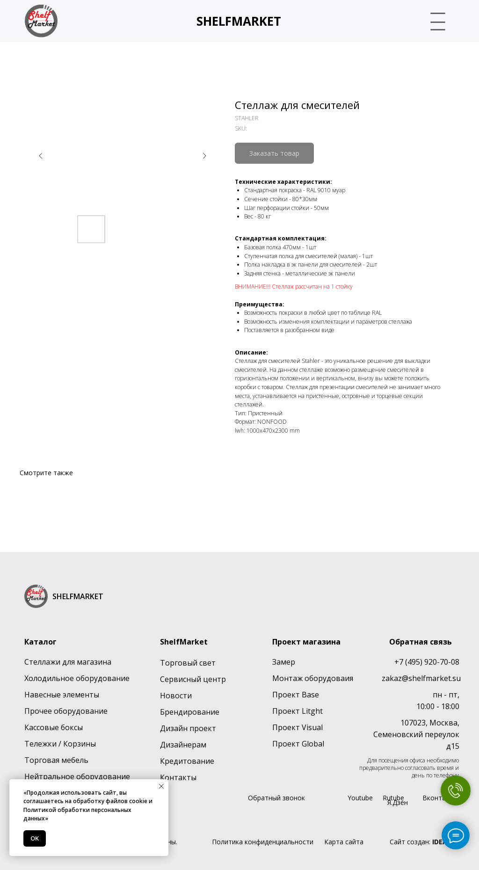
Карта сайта (343, 841)
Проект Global (298, 744)
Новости (176, 695)
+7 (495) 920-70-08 (426, 662)
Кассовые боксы (53, 727)
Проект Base (295, 694)
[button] (434, 20)
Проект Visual (297, 727)
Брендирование (189, 712)
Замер (283, 662)
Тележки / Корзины (60, 744)
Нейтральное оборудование (77, 776)
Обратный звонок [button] (276, 797)
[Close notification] (161, 786)
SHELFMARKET (238, 21)
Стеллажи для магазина (67, 662)
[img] (41, 21)
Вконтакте (439, 797)
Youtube (360, 797)
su (456, 678)
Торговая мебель (56, 760)
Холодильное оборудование (77, 678)
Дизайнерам (183, 745)
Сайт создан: (424, 841)
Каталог (40, 642)
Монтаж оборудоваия (312, 678)
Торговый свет (188, 663)
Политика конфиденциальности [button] (262, 841)
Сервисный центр (193, 679)
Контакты (178, 777)
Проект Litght (297, 711)
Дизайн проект (188, 728)
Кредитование (187, 761)
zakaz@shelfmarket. (417, 678)
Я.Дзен (397, 802)
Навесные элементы (61, 694)
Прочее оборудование (66, 711)
